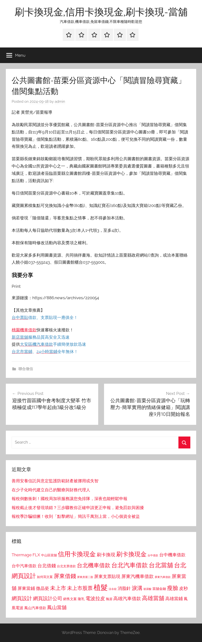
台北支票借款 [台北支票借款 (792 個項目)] (66, 566)
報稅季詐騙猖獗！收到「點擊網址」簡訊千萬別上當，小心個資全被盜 (76, 516)
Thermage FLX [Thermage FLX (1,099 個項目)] (26, 554)
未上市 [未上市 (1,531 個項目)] (58, 588)
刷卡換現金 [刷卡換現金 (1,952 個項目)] (131, 554)
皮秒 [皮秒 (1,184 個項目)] (183, 588)
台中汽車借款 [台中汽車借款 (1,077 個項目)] (24, 565)
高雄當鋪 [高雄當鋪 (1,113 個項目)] (174, 598)
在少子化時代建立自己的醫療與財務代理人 (51, 489)
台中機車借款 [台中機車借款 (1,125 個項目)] (172, 554)
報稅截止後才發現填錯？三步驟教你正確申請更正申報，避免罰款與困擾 (78, 507)
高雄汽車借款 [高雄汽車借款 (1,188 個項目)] (127, 598)
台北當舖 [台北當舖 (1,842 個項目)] (161, 565)
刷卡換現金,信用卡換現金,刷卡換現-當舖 (101, 12)
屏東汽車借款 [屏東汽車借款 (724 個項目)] (163, 577)
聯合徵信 (25, 369)
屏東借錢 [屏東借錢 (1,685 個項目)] (65, 576)
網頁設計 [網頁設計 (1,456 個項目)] (22, 598)
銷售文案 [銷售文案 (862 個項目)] (70, 599)
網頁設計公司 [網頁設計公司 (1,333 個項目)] (47, 598)
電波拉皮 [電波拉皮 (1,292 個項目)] (95, 598)
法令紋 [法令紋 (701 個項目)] (113, 589)
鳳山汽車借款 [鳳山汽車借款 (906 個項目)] (35, 608)
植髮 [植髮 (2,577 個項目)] (101, 587)
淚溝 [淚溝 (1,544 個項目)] (137, 588)
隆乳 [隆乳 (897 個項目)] (81, 599)
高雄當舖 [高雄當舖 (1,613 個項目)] (153, 598)
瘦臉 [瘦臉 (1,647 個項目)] (172, 588)
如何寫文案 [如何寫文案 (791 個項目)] (45, 577)
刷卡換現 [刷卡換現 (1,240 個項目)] (106, 554)
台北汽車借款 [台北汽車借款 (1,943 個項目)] (129, 565)
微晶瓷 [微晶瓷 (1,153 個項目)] (42, 588)
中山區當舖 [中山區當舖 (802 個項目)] (49, 555)
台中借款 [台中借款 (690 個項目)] (153, 555)
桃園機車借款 (24, 329)
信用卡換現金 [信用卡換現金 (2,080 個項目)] (77, 554)
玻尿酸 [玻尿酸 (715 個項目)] (147, 589)
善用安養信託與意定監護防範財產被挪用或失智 (55, 480)
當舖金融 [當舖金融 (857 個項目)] (159, 589)
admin (60, 101)
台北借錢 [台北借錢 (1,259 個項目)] (46, 565)
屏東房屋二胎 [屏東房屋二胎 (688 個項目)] (85, 577)
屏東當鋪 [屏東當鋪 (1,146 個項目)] (26, 588)
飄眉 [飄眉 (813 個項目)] (109, 599)
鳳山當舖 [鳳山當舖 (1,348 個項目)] (57, 607)
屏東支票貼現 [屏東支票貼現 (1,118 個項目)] (107, 576)
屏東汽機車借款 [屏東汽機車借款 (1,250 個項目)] (137, 576)
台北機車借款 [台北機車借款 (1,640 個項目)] (93, 565)
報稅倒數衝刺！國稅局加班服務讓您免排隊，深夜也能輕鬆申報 (69, 498)
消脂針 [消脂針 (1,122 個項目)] (124, 588)
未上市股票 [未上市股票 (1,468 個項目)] (80, 588)
